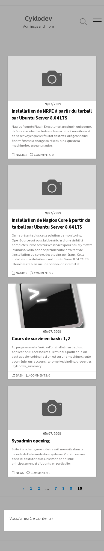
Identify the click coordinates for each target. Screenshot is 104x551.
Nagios (21, 155)
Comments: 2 (44, 273)
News (20, 473)
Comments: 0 (44, 155)
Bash (19, 375)
